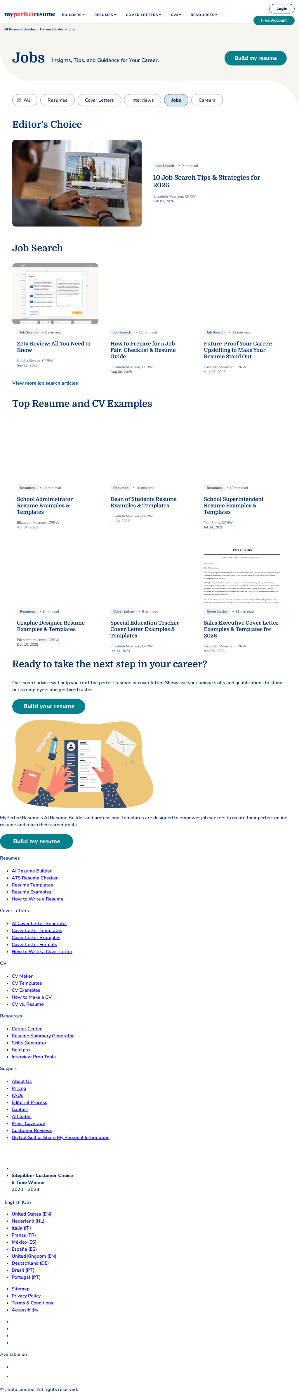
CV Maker (22, 976)
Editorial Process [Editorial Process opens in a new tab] (29, 1102)
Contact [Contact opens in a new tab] (20, 1109)
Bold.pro (21, 1050)
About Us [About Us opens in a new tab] (22, 1081)
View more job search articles (45, 383)
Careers (207, 100)
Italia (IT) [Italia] (21, 1228)
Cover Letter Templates (37, 930)
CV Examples (26, 990)
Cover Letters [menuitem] (142, 15)
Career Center (52, 29)
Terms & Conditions (32, 1303)
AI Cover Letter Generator (39, 923)
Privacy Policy (26, 1296)
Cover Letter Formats (34, 944)
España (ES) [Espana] (24, 1249)
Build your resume (48, 706)
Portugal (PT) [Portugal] (26, 1277)
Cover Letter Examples (36, 937)
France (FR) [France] (24, 1235)
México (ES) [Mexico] (24, 1242)
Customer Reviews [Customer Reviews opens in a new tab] (32, 1130)
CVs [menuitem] (174, 15)
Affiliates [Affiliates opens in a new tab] (22, 1116)
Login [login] (282, 8)
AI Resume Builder (19, 29)
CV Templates (27, 983)
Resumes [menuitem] (103, 15)
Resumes (57, 100)
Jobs (176, 100)
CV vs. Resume (28, 1004)
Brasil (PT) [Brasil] (23, 1270)
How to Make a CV (32, 997)
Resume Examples (31, 892)
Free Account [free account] (274, 20)
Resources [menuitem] (203, 15)
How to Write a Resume (37, 899)
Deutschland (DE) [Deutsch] (30, 1263)
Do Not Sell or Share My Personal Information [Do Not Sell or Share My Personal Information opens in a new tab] (60, 1137)
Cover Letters (99, 100)
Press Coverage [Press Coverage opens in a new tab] (28, 1123)
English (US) (15, 1202)
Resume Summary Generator (43, 1036)
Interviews (142, 100)
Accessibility (25, 1310)
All (27, 100)
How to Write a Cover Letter (42, 951)
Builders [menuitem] (72, 15)
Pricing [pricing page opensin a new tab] (19, 1088)
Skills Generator (29, 1043)
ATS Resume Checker (35, 878)
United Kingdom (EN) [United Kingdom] (34, 1256)
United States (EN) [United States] (31, 1214)
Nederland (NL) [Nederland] (28, 1221)
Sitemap (20, 1289)
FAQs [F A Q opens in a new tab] (17, 1095)
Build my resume (255, 58)
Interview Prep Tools (34, 1057)
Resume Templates (32, 885)
